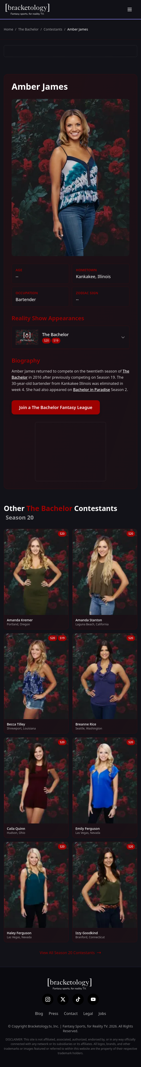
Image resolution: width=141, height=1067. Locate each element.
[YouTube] (93, 999)
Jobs (102, 1013)
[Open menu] (129, 9)
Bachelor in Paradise (91, 389)
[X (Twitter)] (63, 999)
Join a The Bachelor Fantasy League (55, 407)
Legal (88, 1013)
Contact (71, 1013)
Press (53, 1013)
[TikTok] (78, 999)
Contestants (53, 29)
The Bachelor (28, 29)
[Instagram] (47, 999)
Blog (39, 1013)
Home (8, 29)
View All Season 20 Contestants (70, 952)
